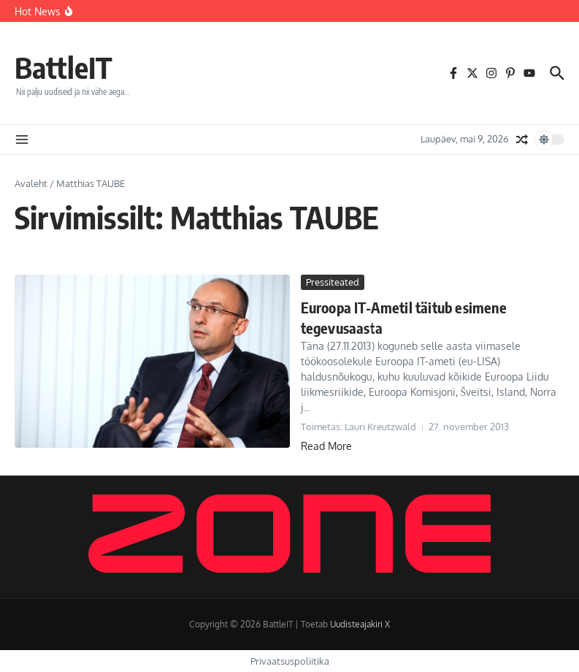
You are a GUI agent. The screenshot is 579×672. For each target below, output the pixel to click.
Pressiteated (332, 282)
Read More (326, 446)
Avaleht (31, 183)
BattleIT (63, 67)
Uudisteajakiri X (360, 624)
